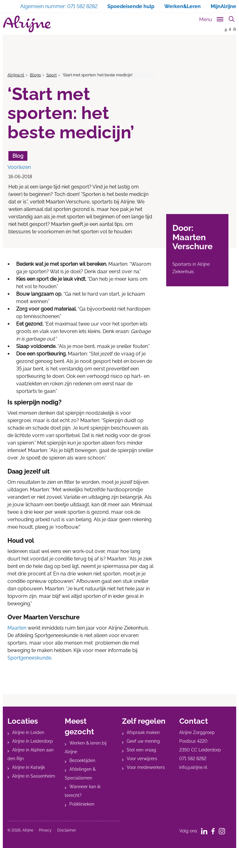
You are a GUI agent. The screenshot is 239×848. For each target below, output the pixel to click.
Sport (51, 75)
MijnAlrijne (223, 6)
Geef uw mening (143, 741)
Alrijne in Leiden (28, 732)
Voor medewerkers (146, 767)
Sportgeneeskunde (29, 658)
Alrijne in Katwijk (28, 767)
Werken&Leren (182, 6)
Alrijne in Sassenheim (33, 776)
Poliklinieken (81, 804)
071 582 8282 (192, 758)
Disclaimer (66, 830)
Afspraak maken (143, 732)
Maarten (16, 628)
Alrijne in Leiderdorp (32, 741)
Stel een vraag (141, 749)
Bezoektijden (82, 760)
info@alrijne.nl (193, 767)
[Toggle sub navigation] (211, 18)
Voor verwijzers (142, 758)
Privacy (45, 830)
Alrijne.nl (15, 75)
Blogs (35, 75)
